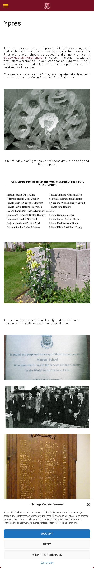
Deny (47, 544)
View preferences (47, 555)
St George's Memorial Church (24, 57)
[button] (88, 505)
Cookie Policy (47, 563)
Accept (47, 534)
